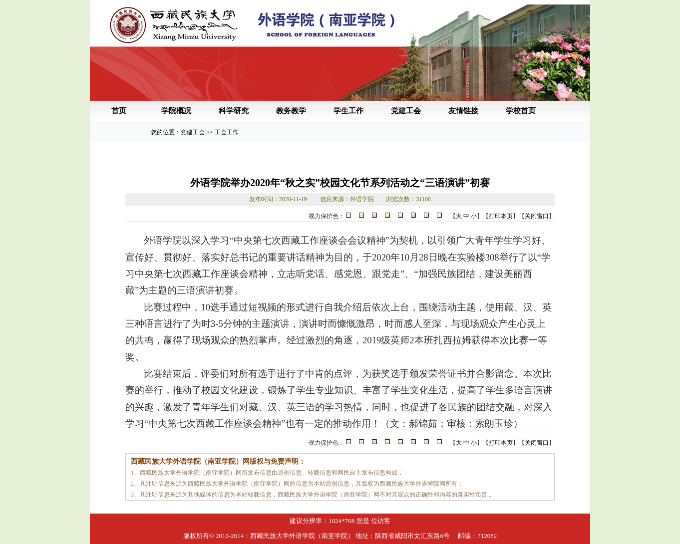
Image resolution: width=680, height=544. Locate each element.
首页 (118, 111)
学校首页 (521, 111)
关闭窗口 (537, 216)
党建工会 (406, 111)
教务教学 (291, 111)
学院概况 (176, 111)
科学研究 (234, 111)
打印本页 (501, 216)
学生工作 (348, 111)
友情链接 (463, 111)
